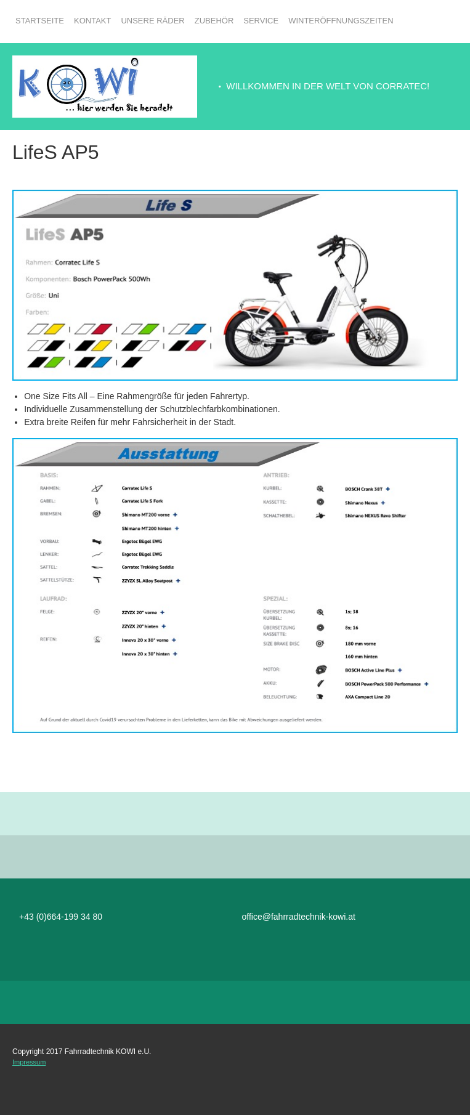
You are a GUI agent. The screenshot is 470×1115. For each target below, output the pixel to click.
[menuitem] (39, 27)
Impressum (29, 1062)
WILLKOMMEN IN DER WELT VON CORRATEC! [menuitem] (327, 86)
